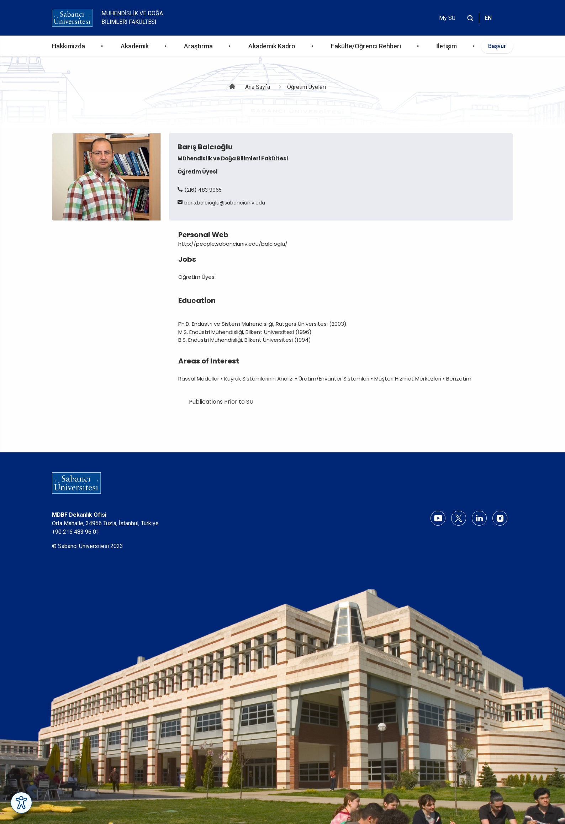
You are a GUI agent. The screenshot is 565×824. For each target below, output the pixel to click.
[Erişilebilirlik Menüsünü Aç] (21, 802)
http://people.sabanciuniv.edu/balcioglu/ (232, 244)
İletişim (446, 46)
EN (488, 18)
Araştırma (198, 46)
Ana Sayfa (257, 87)
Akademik (135, 46)
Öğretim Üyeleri (306, 87)
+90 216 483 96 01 (75, 531)
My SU (447, 18)
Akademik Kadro (271, 46)
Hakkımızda (68, 46)
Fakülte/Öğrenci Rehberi (366, 46)
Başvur (497, 46)
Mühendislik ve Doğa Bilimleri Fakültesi (132, 17)
